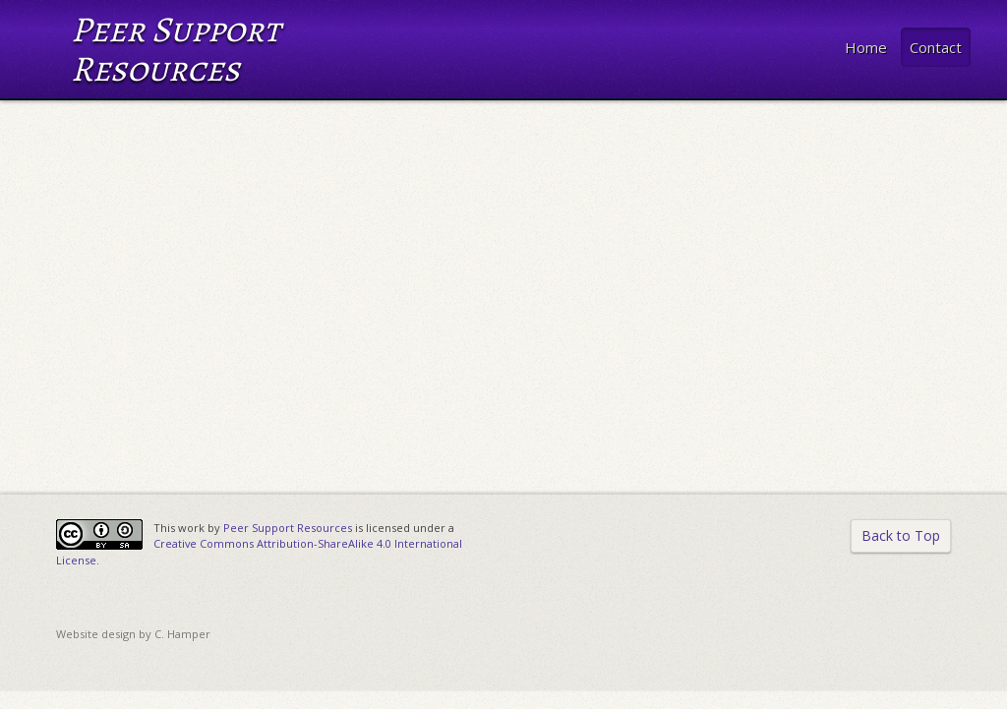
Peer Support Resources (287, 527)
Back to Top (900, 535)
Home (866, 47)
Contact (936, 47)
